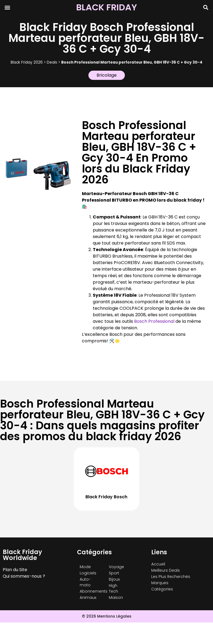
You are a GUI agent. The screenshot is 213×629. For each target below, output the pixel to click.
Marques (159, 583)
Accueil (158, 564)
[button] (7, 7)
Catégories (162, 589)
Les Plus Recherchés (170, 576)
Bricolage (107, 75)
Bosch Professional (154, 321)
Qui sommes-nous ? (24, 576)
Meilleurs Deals (165, 570)
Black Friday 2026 (27, 62)
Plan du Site (15, 570)
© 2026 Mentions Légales (106, 616)
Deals (52, 62)
